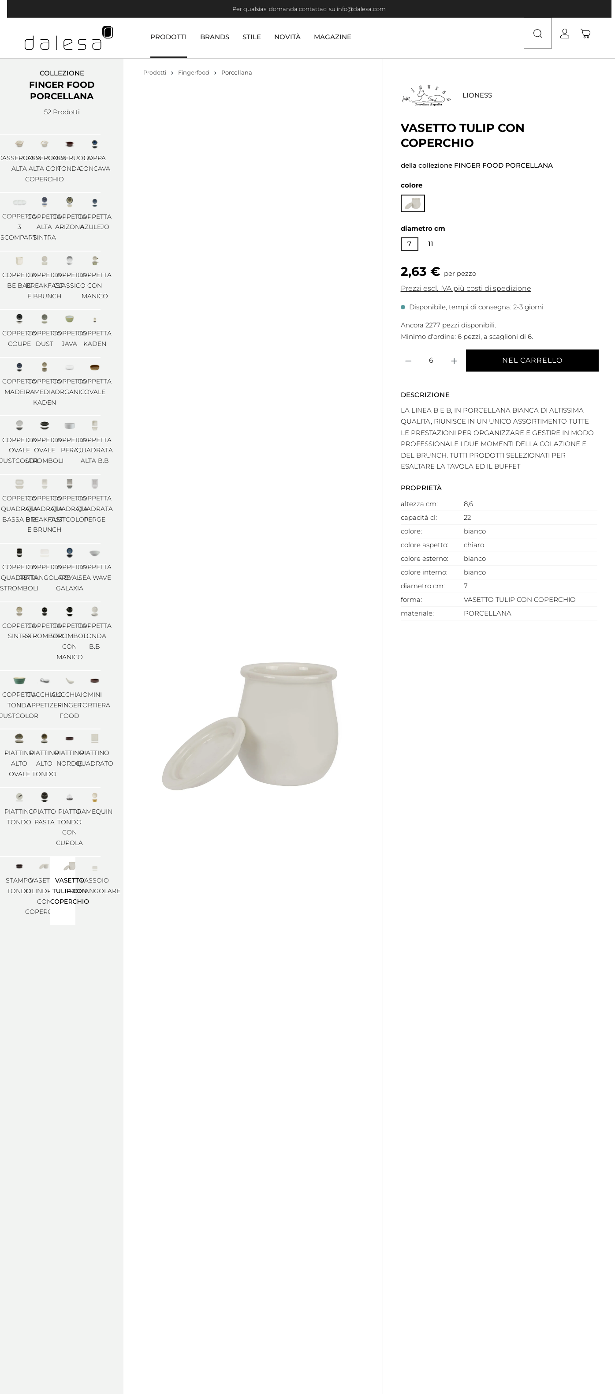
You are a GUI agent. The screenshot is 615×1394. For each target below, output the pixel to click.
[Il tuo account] (571, 38)
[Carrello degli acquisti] (589, 38)
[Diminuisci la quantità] (408, 360)
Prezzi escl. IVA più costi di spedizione (466, 288)
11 (430, 244)
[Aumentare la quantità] (454, 360)
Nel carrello (532, 360)
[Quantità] (431, 360)
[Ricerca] (536, 38)
